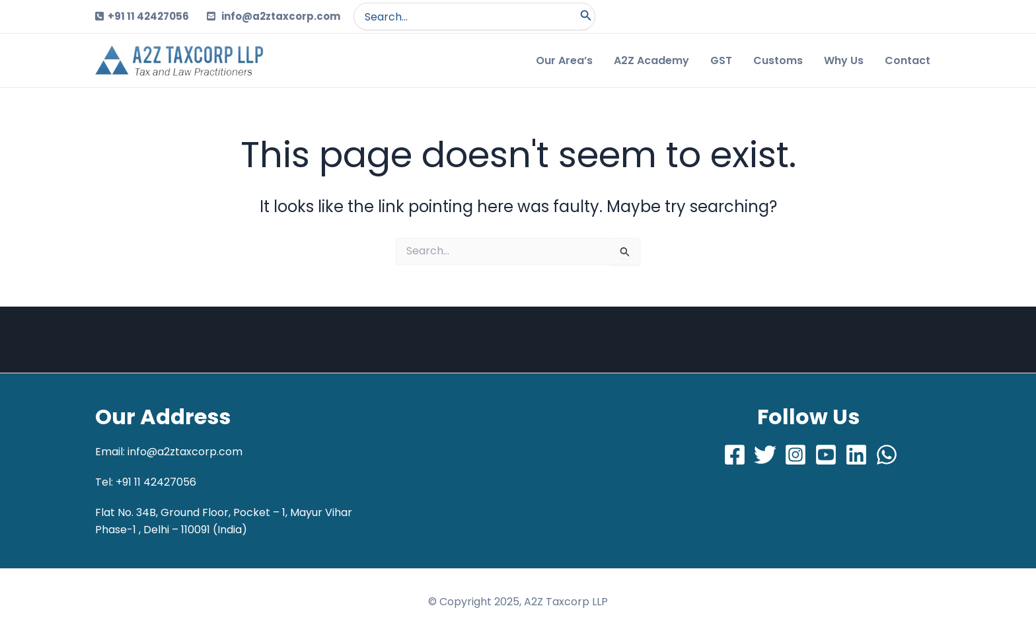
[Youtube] (826, 454)
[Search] (586, 16)
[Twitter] (765, 454)
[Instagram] (795, 454)
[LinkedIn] (856, 454)
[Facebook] (734, 454)
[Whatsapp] (886, 454)
